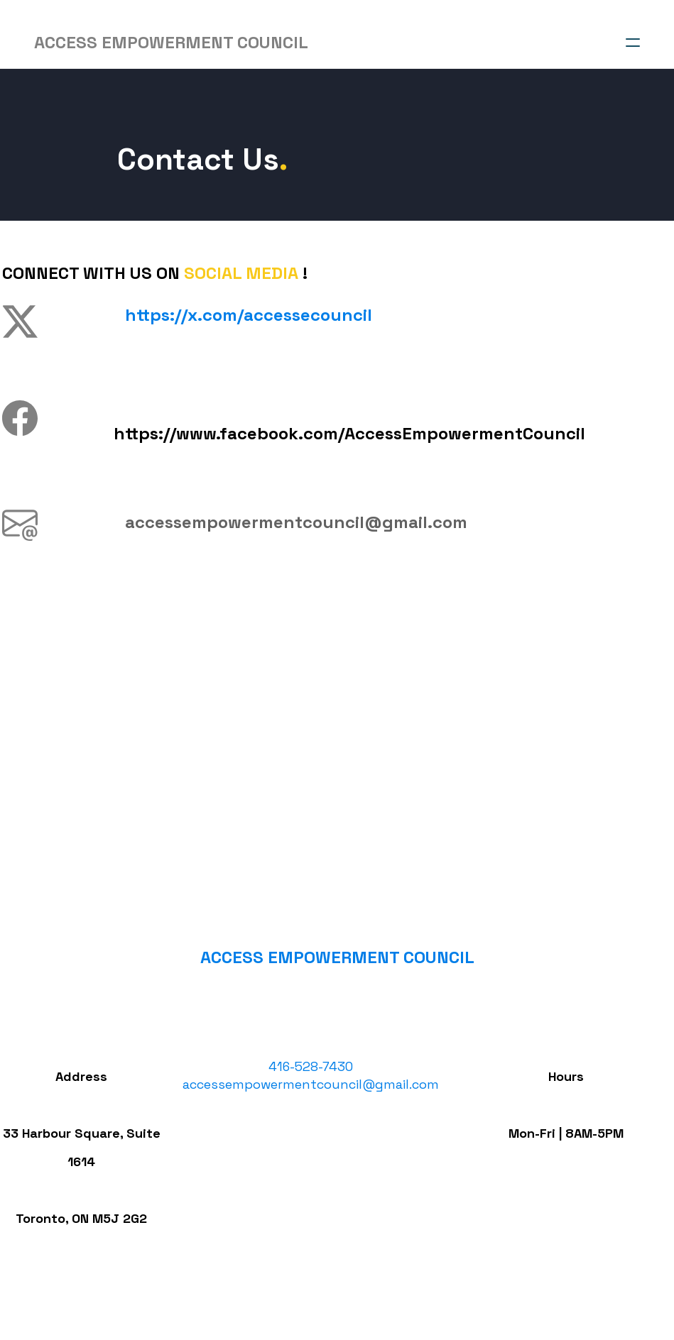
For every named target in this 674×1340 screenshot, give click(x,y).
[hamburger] (633, 42)
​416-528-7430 (310, 1083)
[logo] (171, 42)
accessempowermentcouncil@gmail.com (310, 1100)
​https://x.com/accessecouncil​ (247, 315)
